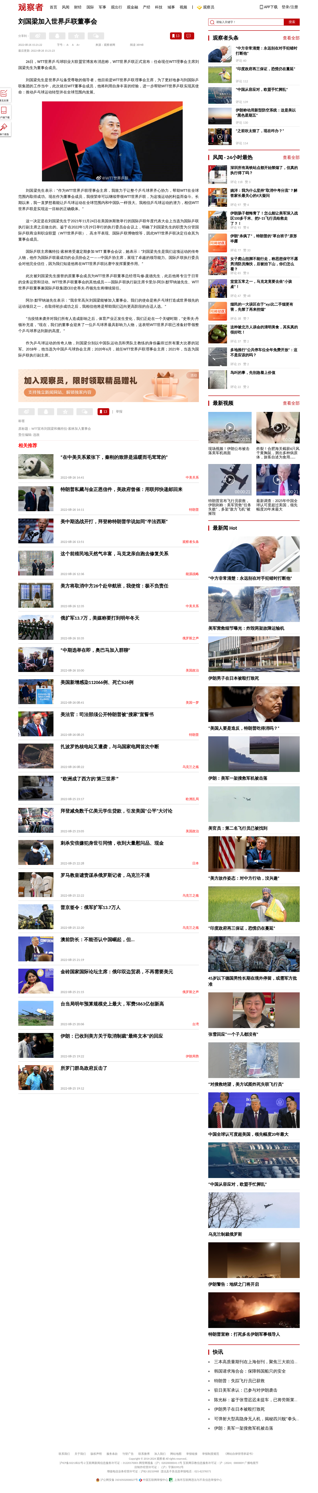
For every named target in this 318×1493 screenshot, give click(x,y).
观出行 (116, 7)
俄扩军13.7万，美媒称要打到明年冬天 (100, 618)
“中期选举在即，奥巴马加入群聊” (95, 650)
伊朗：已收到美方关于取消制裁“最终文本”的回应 (112, 1036)
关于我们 (80, 1453)
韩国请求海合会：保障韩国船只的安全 (250, 1371)
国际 (90, 7)
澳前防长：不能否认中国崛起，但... (98, 939)
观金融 (132, 7)
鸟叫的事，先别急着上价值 (252, 372)
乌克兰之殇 (190, 767)
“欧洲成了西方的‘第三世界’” (90, 779)
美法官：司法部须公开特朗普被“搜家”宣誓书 (107, 714)
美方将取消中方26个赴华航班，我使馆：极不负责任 (114, 586)
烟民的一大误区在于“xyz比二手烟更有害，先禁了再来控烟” (261, 307)
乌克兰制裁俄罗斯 (225, 1234)
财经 (78, 7)
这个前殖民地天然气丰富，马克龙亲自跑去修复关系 (114, 554)
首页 (53, 7)
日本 (195, 863)
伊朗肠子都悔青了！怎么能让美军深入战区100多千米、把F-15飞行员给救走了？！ (264, 218)
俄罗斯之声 (190, 638)
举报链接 (191, 1453)
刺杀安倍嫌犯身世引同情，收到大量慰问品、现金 (112, 843)
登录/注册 (290, 7)
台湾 (195, 1024)
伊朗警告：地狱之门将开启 (233, 1284)
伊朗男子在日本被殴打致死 (233, 678)
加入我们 (160, 1453)
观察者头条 (190, 542)
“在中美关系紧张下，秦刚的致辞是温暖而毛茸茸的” (114, 457)
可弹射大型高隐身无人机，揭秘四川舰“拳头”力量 (260, 1418)
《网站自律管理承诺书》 (239, 1453)
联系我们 (64, 1453)
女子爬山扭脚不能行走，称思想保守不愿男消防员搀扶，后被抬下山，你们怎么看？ (264, 264)
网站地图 (176, 1453)
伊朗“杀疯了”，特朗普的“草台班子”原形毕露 (263, 238)
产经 (146, 7)
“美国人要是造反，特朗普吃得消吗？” (244, 728)
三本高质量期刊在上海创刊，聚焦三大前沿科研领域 (262, 1361)
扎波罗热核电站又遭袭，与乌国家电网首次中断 (110, 746)
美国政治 (192, 670)
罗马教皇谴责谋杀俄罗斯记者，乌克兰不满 (105, 875)
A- (68, 44)
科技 (159, 7)
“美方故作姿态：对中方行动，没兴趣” (244, 878)
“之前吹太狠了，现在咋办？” (260, 131)
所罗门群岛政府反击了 (84, 1068)
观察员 (206, 7)
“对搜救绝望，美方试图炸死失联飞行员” (246, 1084)
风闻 (65, 7)
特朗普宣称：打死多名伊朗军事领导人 (244, 1334)
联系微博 (144, 1453)
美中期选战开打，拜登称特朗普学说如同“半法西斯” (114, 521)
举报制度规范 (210, 1453)
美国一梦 (192, 703)
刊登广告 (128, 1453)
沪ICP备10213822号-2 (72, 1463)
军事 (102, 7)
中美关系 (192, 478)
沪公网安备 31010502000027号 (117, 1479)
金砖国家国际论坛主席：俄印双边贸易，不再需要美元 (117, 972)
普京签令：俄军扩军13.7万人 (91, 907)
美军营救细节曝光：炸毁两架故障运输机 (246, 628)
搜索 (292, 22)
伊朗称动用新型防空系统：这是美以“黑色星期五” (266, 113)
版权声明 (96, 1453)
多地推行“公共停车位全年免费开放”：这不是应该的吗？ (263, 352)
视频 (183, 7)
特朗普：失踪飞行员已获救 (239, 1380)
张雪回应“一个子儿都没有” (233, 1034)
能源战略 (192, 574)
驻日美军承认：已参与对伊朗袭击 (245, 1390)
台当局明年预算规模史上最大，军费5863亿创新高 (112, 1004)
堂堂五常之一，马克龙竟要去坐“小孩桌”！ (261, 284)
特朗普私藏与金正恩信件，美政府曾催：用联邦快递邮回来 (121, 489)
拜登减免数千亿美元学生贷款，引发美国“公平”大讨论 (116, 811)
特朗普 (194, 510)
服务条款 (112, 1453)
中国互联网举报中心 (153, 1479)
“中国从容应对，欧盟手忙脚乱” (262, 89)
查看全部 (291, 38)
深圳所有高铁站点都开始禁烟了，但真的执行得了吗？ (264, 170)
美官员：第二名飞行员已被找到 (237, 828)
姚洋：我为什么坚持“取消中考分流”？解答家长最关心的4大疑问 (263, 193)
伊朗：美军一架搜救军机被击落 (237, 778)
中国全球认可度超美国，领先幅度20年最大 (248, 1134)
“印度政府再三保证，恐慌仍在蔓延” (265, 69)
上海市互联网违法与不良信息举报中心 (195, 1479)
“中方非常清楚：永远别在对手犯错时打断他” (266, 51)
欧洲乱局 (192, 799)
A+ (78, 44)
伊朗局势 (192, 1056)
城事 (171, 7)
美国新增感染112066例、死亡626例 (97, 682)
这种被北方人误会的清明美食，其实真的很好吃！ (264, 329)
